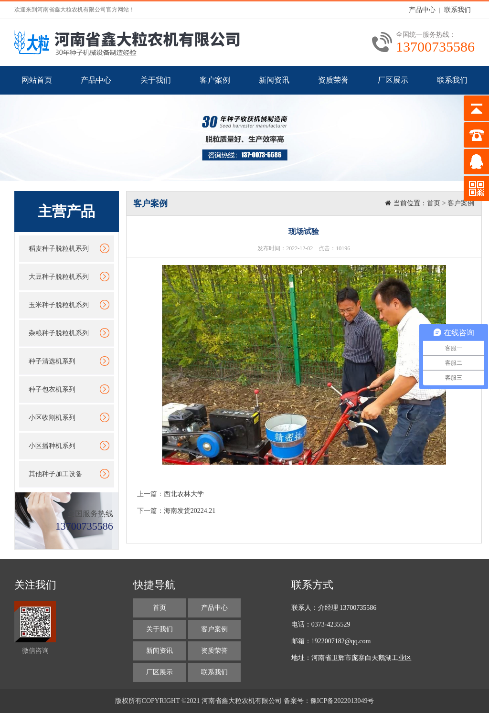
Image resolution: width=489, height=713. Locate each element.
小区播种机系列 (52, 445)
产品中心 (422, 9)
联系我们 (457, 9)
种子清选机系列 (52, 361)
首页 (433, 203)
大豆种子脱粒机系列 (59, 276)
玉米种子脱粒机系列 (59, 305)
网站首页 (36, 80)
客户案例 (215, 80)
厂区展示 (393, 80)
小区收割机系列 (52, 417)
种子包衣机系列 (52, 389)
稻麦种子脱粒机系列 (59, 248)
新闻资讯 (274, 80)
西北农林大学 (184, 494)
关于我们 (155, 80)
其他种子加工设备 (55, 474)
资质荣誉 (333, 80)
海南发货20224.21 (190, 510)
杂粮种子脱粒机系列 (59, 333)
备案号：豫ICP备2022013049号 (329, 700)
